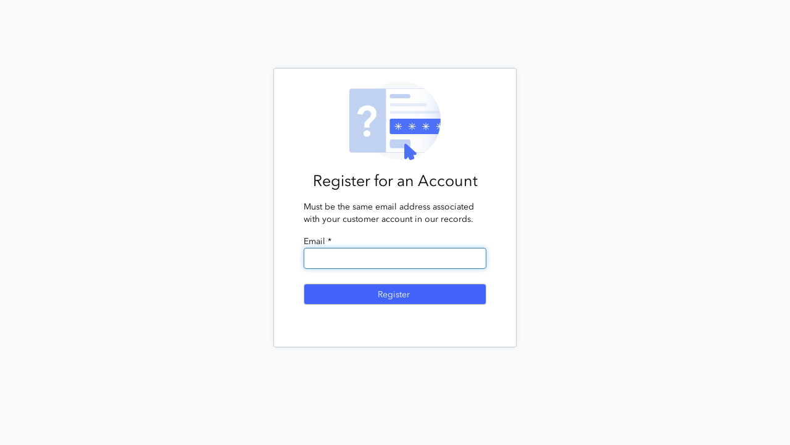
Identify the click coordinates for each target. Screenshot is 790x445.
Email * (317, 241)
